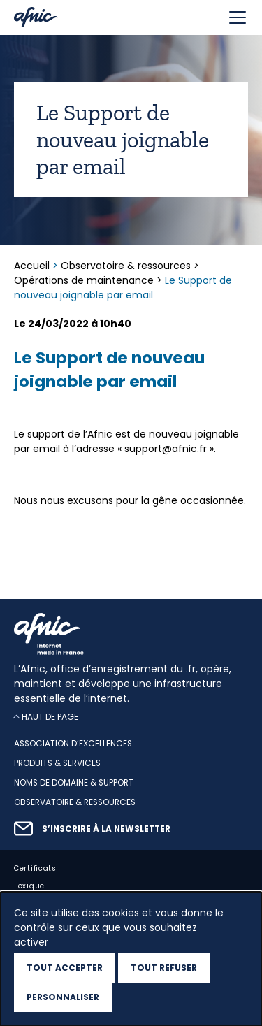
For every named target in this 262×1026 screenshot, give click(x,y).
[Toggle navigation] (237, 17)
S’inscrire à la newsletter (106, 828)
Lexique (29, 885)
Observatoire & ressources (126, 266)
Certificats (35, 867)
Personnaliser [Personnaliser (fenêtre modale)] (63, 997)
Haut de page (50, 716)
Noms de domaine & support (73, 782)
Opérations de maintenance (84, 280)
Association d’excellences (73, 743)
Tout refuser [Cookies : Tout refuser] (164, 968)
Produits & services (57, 763)
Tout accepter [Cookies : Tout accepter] (65, 968)
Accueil (33, 266)
